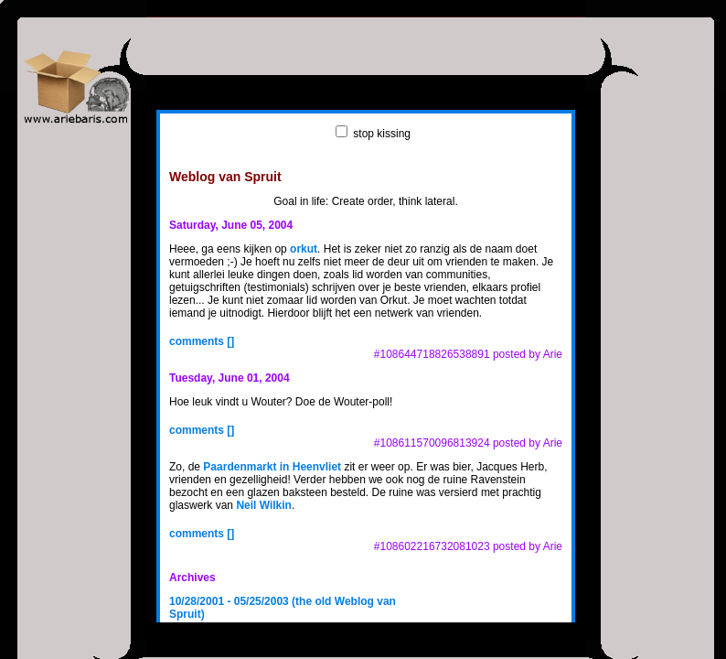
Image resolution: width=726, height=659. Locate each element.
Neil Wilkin (264, 505)
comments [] (201, 341)
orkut (303, 249)
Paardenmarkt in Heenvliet (272, 466)
